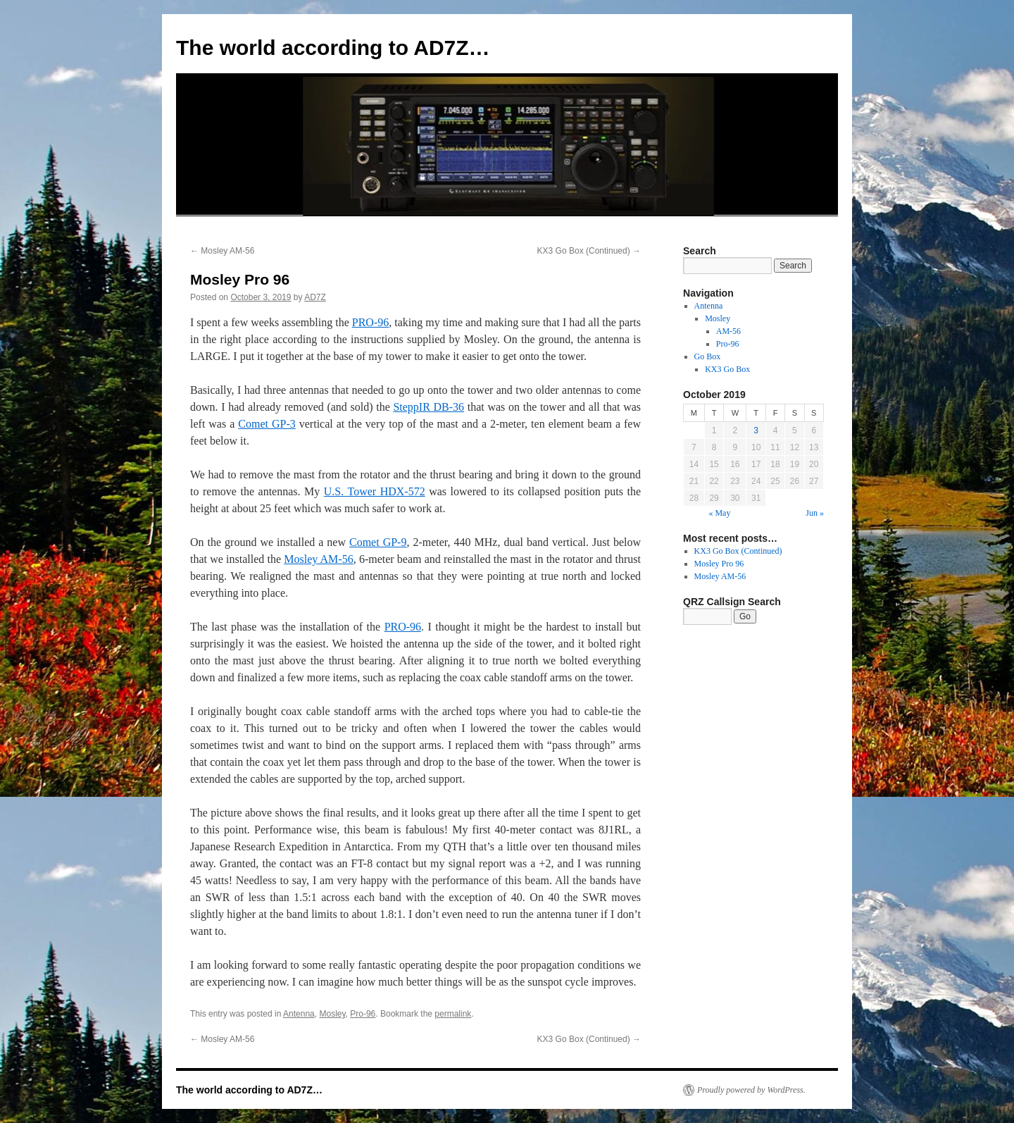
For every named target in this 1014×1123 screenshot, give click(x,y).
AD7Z (315, 297)
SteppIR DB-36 (428, 407)
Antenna (299, 1014)
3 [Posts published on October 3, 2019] (755, 430)
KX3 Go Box (727, 369)
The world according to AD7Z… (333, 47)
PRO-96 (370, 322)
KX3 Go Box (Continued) (589, 251)
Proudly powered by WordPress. (751, 1090)
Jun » (815, 513)
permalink (452, 1014)
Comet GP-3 (266, 424)
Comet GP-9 (377, 542)
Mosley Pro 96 (719, 564)
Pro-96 (362, 1014)
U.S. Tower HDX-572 (374, 491)
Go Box (707, 356)
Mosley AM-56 (222, 251)
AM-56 (728, 331)
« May (719, 513)
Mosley (332, 1014)
